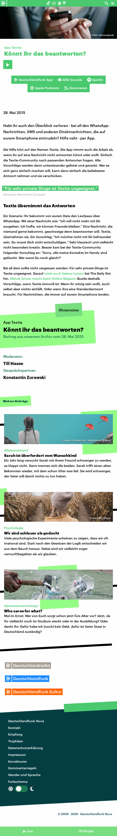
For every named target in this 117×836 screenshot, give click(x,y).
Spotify (95, 80)
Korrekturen (17, 761)
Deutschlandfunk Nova (26, 721)
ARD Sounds (70, 80)
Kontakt (14, 728)
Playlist (88, 831)
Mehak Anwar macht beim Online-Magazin (43, 278)
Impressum (17, 755)
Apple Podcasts (44, 88)
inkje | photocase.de (103, 35)
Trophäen (15, 741)
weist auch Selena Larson (64, 273)
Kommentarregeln (22, 768)
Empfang (15, 734)
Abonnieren (75, 88)
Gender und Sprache (24, 775)
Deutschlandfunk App (33, 80)
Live (29, 831)
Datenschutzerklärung (25, 748)
